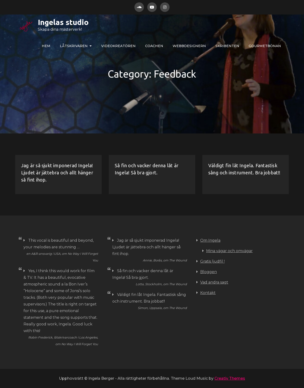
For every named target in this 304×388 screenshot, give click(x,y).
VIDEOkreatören (118, 46)
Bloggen (208, 272)
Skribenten (227, 46)
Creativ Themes (229, 378)
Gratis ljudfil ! (212, 261)
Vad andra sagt (214, 282)
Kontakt (208, 292)
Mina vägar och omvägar (229, 251)
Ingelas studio (48, 22)
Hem (46, 46)
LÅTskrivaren (74, 46)
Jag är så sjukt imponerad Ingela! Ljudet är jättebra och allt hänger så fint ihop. (57, 172)
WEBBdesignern (189, 46)
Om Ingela (210, 240)
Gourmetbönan (265, 46)
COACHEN (154, 46)
